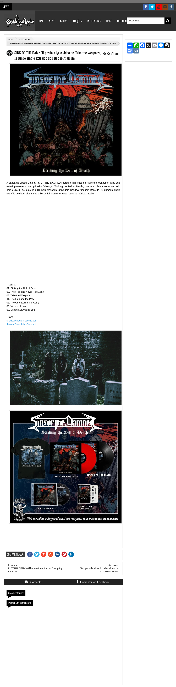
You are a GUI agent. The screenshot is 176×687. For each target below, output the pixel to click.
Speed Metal (24, 39)
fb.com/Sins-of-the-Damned (21, 324)
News (52, 21)
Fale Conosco (125, 21)
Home (41, 21)
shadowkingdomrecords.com (22, 320)
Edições (77, 21)
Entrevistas (94, 21)
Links (109, 21)
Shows (64, 21)
